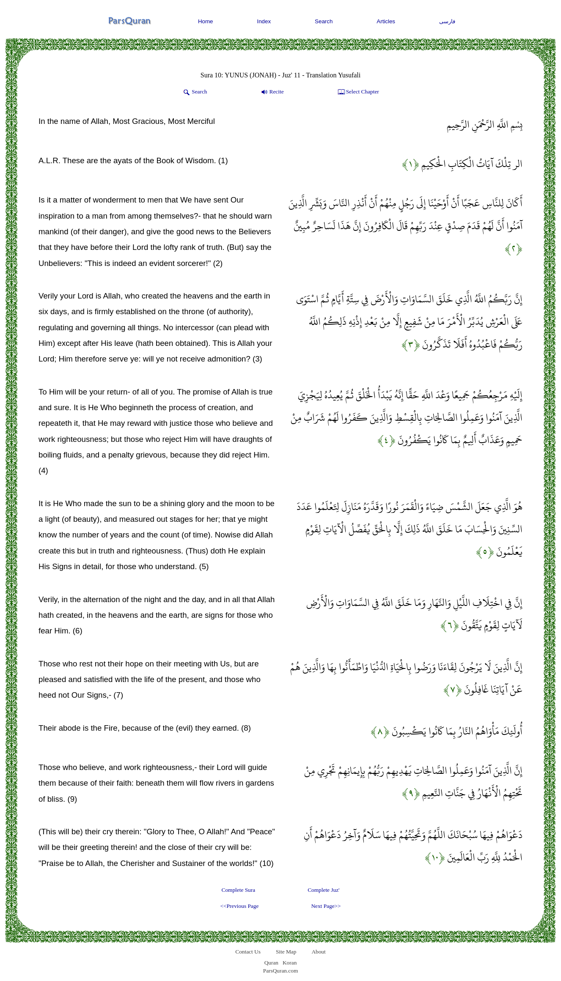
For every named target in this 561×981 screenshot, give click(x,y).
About (318, 951)
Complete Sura (239, 890)
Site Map (286, 951)
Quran (271, 962)
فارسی (447, 21)
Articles (386, 21)
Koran (290, 962)
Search (324, 21)
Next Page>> (326, 906)
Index (264, 21)
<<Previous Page (239, 906)
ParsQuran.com (280, 970)
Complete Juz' (323, 890)
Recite (272, 92)
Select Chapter (357, 92)
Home (205, 21)
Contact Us (248, 951)
